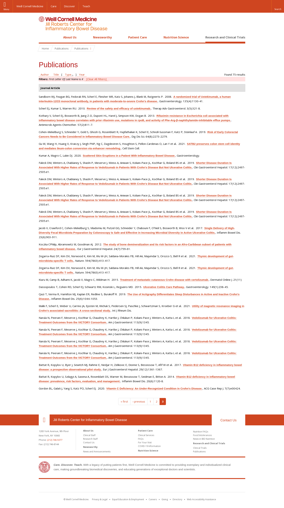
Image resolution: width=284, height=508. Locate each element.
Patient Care (137, 37)
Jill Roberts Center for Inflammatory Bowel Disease (90, 420)
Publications (199, 451)
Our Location (44, 419)
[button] (277, 6)
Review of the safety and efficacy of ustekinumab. (119, 108)
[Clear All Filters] (96, 79)
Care (54, 6)
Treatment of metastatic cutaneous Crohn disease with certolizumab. (164, 279)
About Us (69, 37)
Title (56, 74)
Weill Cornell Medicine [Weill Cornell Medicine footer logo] (115, 486)
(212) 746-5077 (54, 439)
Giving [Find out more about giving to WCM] (165, 499)
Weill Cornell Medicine (29, 6)
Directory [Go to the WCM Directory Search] (177, 499)
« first (124, 401)
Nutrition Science (176, 37)
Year (82, 74)
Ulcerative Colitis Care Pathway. (163, 287)
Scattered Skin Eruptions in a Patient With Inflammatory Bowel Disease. (129, 155)
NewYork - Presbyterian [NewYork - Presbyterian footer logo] (172, 486)
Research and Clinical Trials (225, 37)
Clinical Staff (89, 435)
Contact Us (228, 420)
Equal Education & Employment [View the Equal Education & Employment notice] (128, 499)
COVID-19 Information (149, 446)
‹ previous (139, 401)
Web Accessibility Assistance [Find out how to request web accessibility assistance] (201, 499)
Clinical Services (146, 435)
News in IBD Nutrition (204, 438)
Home (43, 37)
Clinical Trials (199, 447)
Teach (86, 6)
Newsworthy (102, 37)
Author (45, 74)
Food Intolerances (202, 435)
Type (68, 74)
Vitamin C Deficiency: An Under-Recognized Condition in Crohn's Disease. (154, 388)
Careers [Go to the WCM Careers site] (153, 499)
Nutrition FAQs (200, 431)
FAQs (140, 438)
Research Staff (90, 438)
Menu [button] (6, 9)
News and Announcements (96, 451)
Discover (69, 6)
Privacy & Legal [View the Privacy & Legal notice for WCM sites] (99, 499)
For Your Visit (145, 442)
